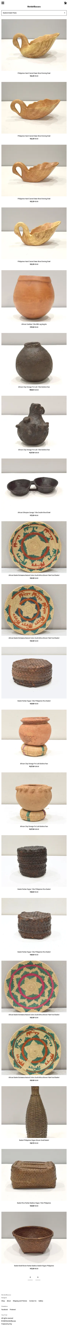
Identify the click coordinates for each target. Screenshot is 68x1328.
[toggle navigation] (2, 3)
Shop (3, 1301)
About (9, 1301)
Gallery (41, 1301)
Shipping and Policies (20, 1301)
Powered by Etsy (6, 1324)
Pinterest (13, 1309)
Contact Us (33, 1301)
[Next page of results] (37, 1277)
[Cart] (65, 3)
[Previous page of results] (30, 1277)
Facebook (4, 1309)
